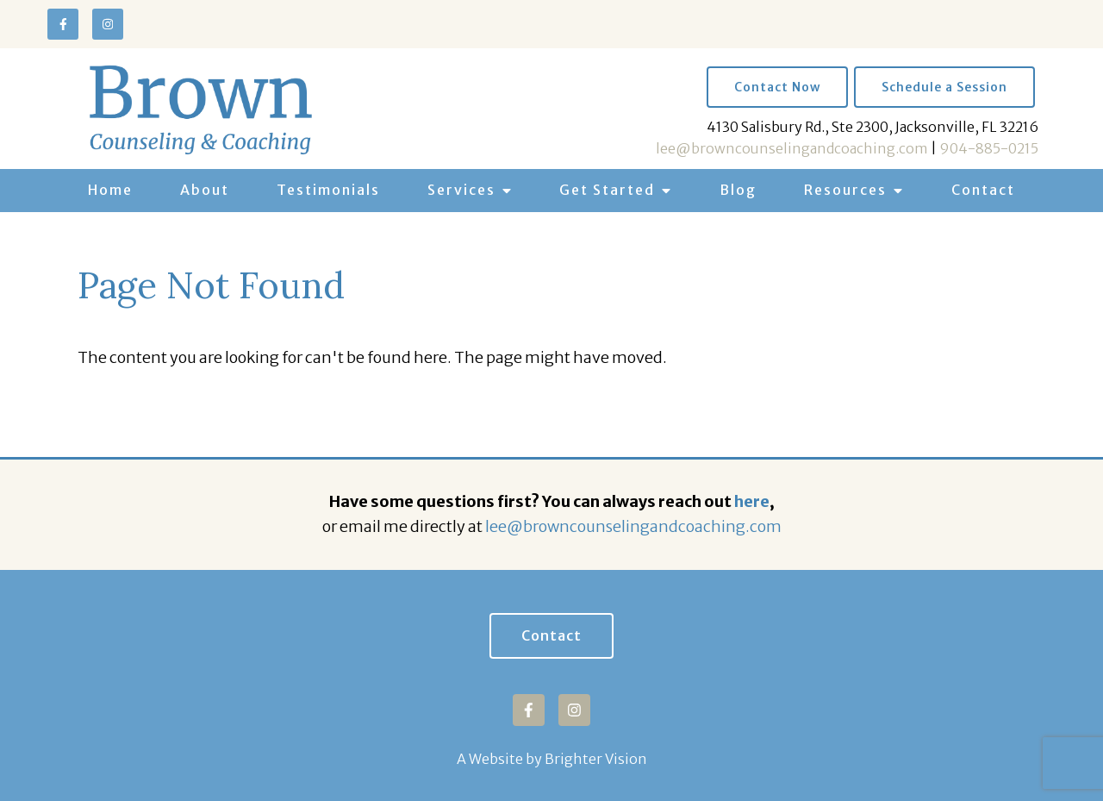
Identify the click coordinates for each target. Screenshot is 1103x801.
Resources (845, 189)
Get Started (607, 189)
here (752, 501)
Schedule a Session (944, 87)
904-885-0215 (988, 148)
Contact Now (777, 87)
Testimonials (328, 189)
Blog (738, 189)
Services (461, 189)
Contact (983, 189)
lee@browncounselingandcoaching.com (792, 148)
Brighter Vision (596, 758)
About (204, 189)
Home (110, 189)
